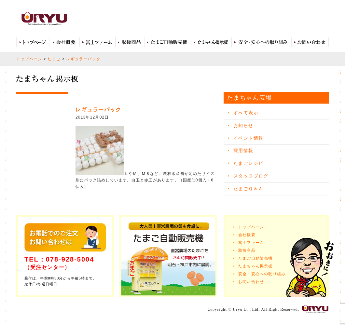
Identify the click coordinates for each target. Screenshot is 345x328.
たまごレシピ (248, 163)
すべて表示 (245, 112)
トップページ (32, 42)
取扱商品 (130, 42)
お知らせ (243, 125)
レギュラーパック (83, 59)
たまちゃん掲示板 (255, 266)
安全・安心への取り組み (261, 42)
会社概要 (64, 42)
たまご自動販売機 (167, 42)
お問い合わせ (310, 42)
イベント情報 (248, 138)
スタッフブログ (251, 175)
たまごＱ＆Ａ (248, 188)
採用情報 (243, 150)
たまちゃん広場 (211, 42)
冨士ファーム (97, 42)
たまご (54, 59)
